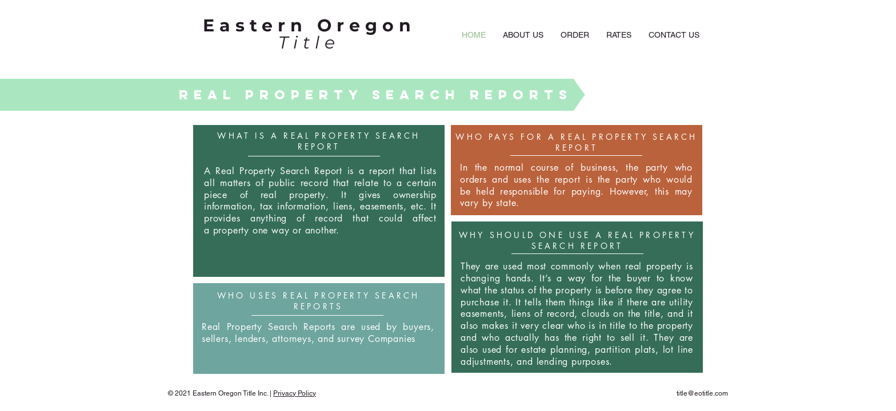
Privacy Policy (294, 393)
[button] (575, 35)
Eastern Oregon (309, 25)
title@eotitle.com (702, 393)
